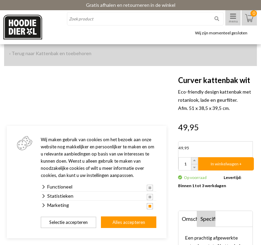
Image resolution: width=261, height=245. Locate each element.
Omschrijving (189, 218)
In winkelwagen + (226, 163)
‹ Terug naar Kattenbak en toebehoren (50, 53)
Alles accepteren (128, 222)
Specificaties (208, 218)
